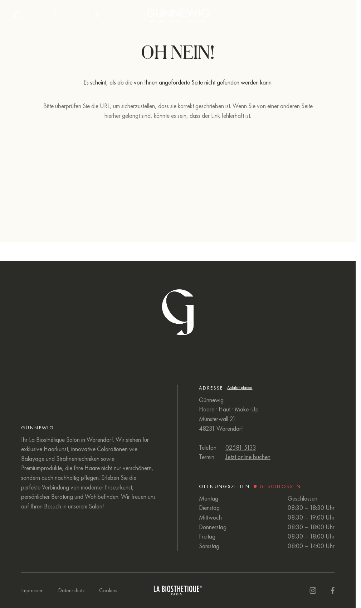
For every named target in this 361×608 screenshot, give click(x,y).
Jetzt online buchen (247, 457)
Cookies (108, 590)
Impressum (32, 590)
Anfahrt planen (239, 387)
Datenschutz (71, 590)
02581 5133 (240, 448)
